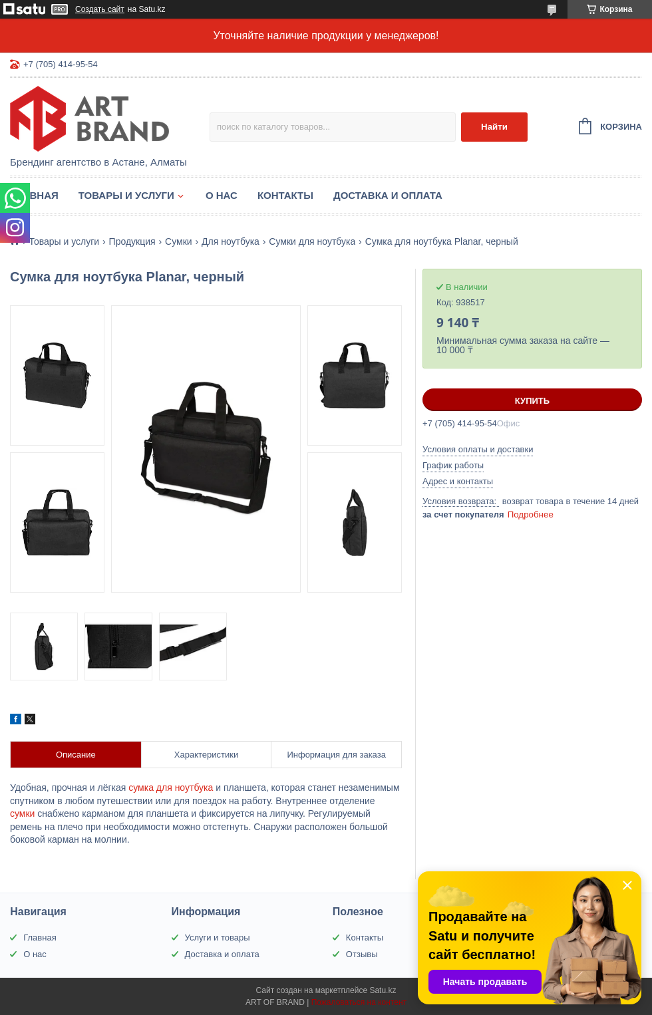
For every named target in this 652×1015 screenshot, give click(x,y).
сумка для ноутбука (170, 787)
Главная (34, 195)
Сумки (178, 241)
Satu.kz (382, 990)
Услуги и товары (217, 937)
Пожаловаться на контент (359, 1002)
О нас (222, 195)
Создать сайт (99, 9)
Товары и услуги (126, 195)
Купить (532, 401)
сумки (22, 813)
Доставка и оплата (387, 195)
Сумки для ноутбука (312, 241)
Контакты (285, 195)
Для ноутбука (230, 241)
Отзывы (362, 954)
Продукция (132, 241)
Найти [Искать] (494, 127)
